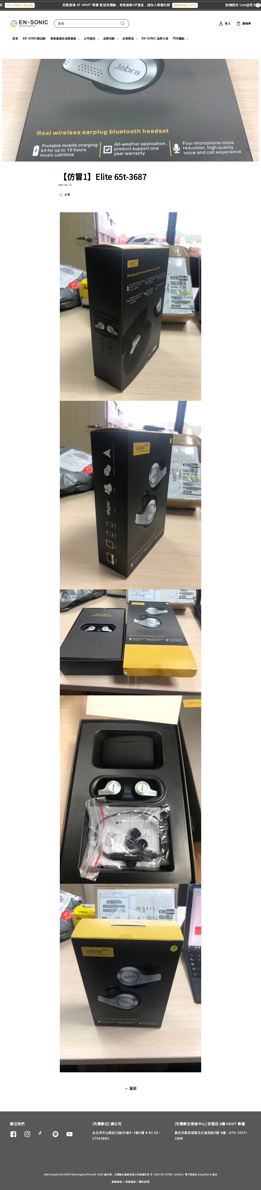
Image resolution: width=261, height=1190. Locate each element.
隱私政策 (144, 1181)
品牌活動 (109, 38)
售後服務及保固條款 (63, 38)
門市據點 (178, 38)
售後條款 (130, 1181)
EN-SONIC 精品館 (24, 5)
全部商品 (128, 38)
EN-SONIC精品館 (34, 38)
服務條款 (117, 1181)
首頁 (15, 38)
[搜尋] (122, 23)
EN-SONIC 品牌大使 (155, 38)
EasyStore (204, 1174)
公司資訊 (89, 38)
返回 (130, 1088)
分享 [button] (64, 195)
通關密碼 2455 (190, 5)
